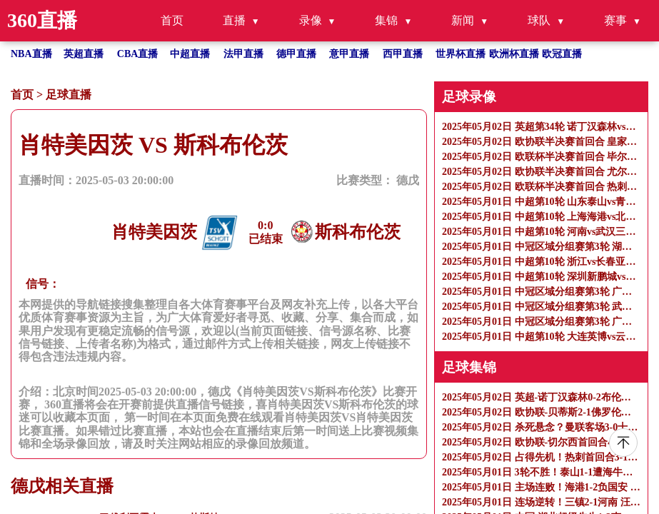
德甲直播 (296, 54)
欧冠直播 (562, 54)
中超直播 (190, 54)
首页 (172, 20)
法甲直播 (243, 54)
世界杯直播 (461, 54)
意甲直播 (349, 54)
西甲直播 (403, 54)
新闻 (462, 20)
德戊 (407, 180)
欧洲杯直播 (514, 54)
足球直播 (68, 95)
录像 (310, 20)
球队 (539, 20)
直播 (234, 20)
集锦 (386, 20)
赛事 (615, 20)
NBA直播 (31, 54)
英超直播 (84, 54)
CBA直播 (138, 54)
